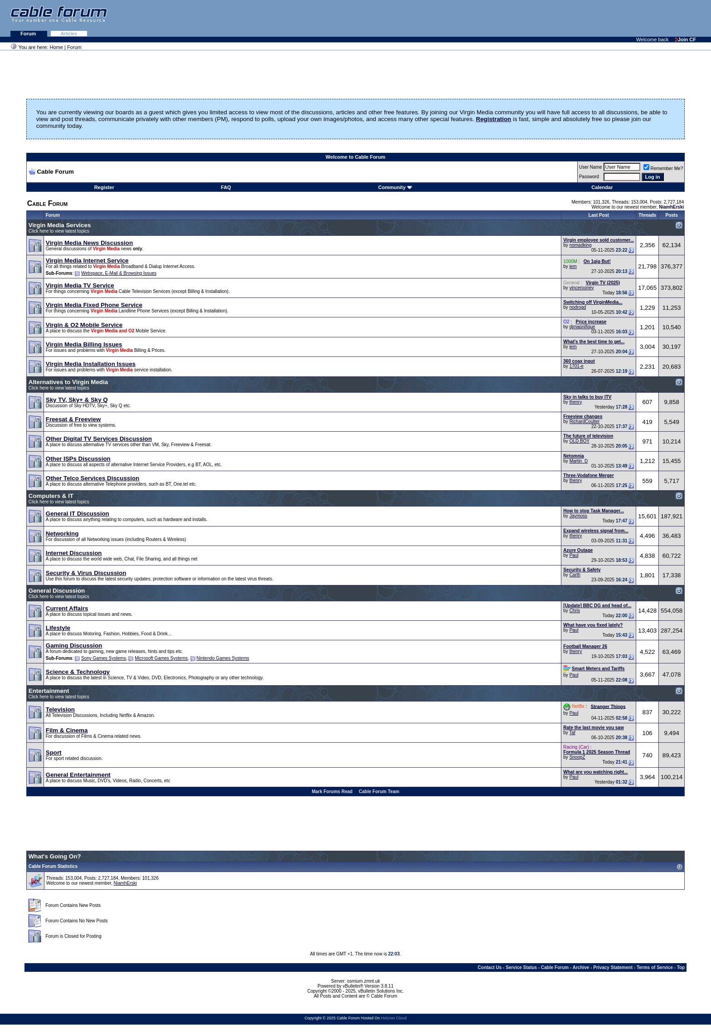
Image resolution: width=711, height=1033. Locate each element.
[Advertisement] (600, 18)
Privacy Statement (613, 967)
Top (681, 967)
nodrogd (578, 307)
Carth (575, 574)
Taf (572, 732)
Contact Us (490, 967)
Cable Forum (555, 967)
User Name (590, 167)
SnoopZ (577, 757)
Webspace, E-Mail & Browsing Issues (118, 273)
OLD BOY (579, 441)
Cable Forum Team (379, 791)
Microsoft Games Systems (161, 658)
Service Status (521, 967)
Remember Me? (663, 168)
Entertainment (49, 690)
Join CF (685, 39)
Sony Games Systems (103, 658)
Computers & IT (51, 495)
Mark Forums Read (332, 791)
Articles (69, 33)
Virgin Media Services (60, 225)
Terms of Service (655, 967)
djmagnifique (582, 326)
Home (56, 47)
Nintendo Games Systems (222, 658)
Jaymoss (578, 515)
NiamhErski (125, 883)
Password (589, 176)
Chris (575, 610)
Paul (574, 555)
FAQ (226, 187)
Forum (28, 33)
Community (395, 187)
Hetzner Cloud (393, 1018)
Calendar (602, 187)
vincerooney (582, 287)
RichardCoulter (585, 421)
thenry (576, 402)
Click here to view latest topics (59, 231)
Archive (581, 967)
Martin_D (579, 460)
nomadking (581, 245)
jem (573, 266)
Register (104, 187)
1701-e (577, 366)
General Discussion (57, 590)
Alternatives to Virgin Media (68, 382)
